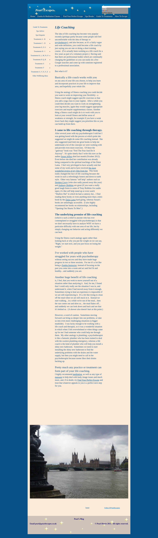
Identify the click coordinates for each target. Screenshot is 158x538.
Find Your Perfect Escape (88, 380)
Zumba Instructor (69, 265)
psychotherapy (61, 42)
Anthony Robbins (66, 185)
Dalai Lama (71, 199)
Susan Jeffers (66, 156)
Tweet (87, 508)
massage (58, 377)
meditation (77, 374)
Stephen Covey (61, 182)
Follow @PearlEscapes (112, 508)
